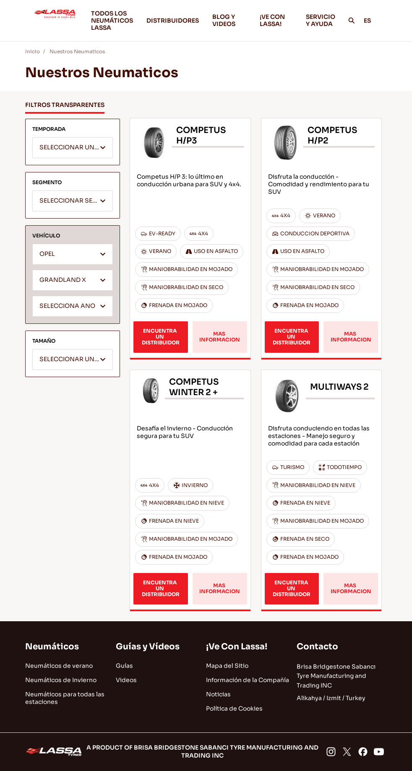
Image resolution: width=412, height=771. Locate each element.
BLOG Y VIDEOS (229, 20)
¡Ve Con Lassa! (236, 646)
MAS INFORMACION (219, 337)
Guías (124, 665)
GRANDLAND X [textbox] (62, 280)
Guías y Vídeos (148, 646)
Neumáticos (52, 646)
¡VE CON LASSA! (276, 20)
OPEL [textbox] (47, 254)
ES (372, 20)
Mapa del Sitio (227, 665)
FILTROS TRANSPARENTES (64, 105)
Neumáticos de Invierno (60, 680)
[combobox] (72, 147)
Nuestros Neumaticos (77, 51)
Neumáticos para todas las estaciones (64, 698)
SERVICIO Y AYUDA (320, 20)
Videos (126, 680)
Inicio (32, 51)
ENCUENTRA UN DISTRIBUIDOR (161, 337)
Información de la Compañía (247, 680)
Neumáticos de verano (59, 665)
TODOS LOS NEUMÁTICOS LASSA (112, 20)
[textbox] (72, 148)
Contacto (317, 646)
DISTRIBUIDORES (172, 20)
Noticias (218, 694)
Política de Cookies (234, 708)
